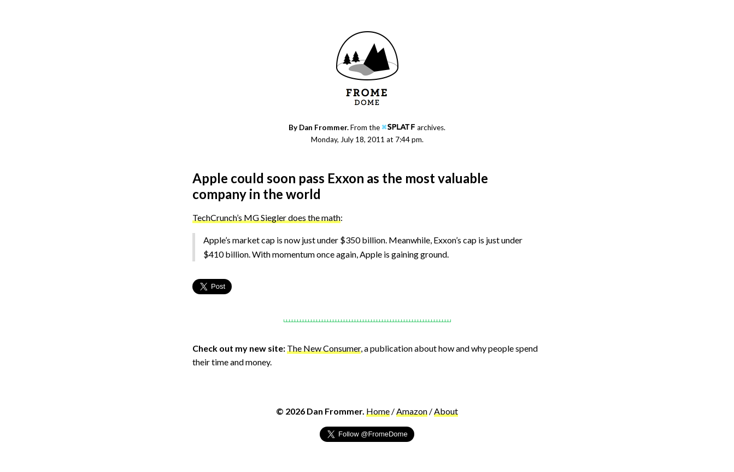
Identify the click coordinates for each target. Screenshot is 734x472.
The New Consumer (324, 348)
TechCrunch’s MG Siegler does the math (266, 217)
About (446, 411)
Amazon (411, 411)
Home (378, 411)
